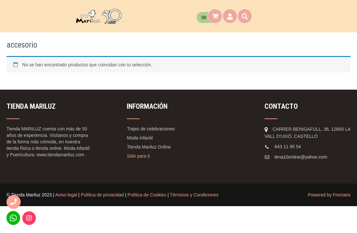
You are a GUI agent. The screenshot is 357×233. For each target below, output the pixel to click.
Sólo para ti (138, 156)
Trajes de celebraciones (151, 128)
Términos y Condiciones (194, 194)
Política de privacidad (102, 194)
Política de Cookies (146, 194)
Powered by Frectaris (329, 194)
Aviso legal (66, 194)
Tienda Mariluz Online (149, 147)
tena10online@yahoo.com (301, 157)
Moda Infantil (140, 137)
